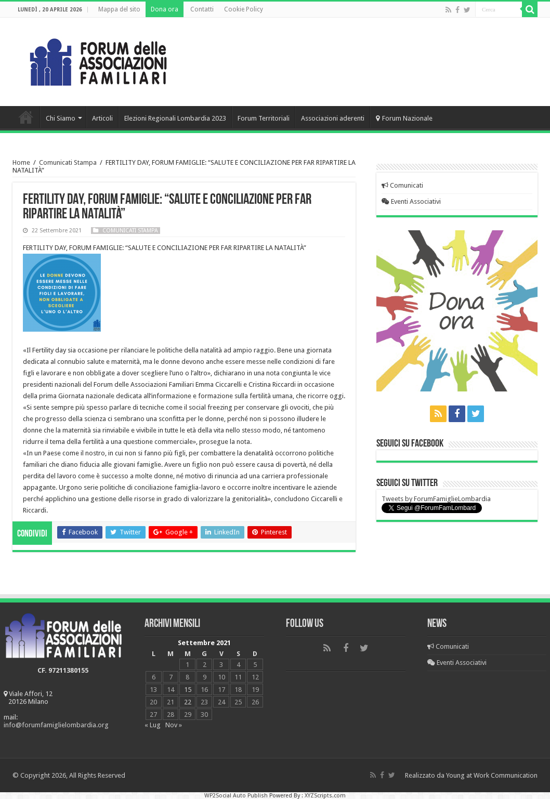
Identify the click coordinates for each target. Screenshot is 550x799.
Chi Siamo (60, 118)
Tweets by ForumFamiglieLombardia (436, 499)
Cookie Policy (243, 9)
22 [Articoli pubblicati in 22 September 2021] (187, 702)
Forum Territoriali (264, 118)
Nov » (173, 725)
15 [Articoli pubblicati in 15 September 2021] (187, 689)
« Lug (153, 725)
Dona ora (164, 9)
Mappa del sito (119, 9)
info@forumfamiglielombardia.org (56, 725)
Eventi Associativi (411, 201)
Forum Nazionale (404, 118)
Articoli (102, 118)
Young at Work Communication (492, 775)
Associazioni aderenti (332, 118)
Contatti (202, 9)
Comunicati (402, 185)
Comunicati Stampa (68, 162)
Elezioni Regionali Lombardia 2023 (175, 118)
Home (26, 117)
